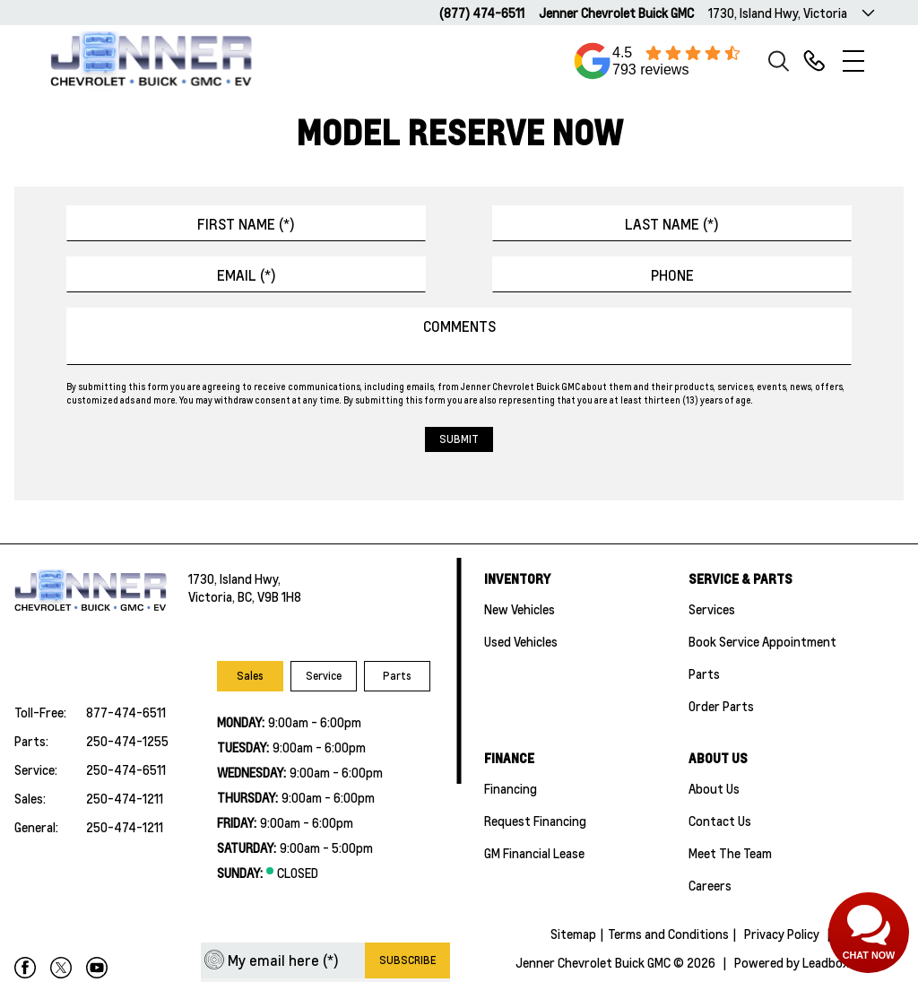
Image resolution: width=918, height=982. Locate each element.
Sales (250, 675)
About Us (714, 788)
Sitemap (573, 934)
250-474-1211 (124, 798)
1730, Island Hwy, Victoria (777, 12)
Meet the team (730, 853)
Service (324, 675)
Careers (710, 885)
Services (711, 609)
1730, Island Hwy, (234, 578)
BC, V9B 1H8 (269, 596)
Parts (397, 675)
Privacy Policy (781, 934)
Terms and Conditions (668, 934)
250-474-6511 (126, 769)
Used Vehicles (521, 641)
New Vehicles (519, 609)
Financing (510, 788)
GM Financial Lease (534, 853)
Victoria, (213, 596)
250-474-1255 (127, 741)
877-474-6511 (126, 712)
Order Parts (721, 706)
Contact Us (719, 821)
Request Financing (535, 821)
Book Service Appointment (762, 641)
